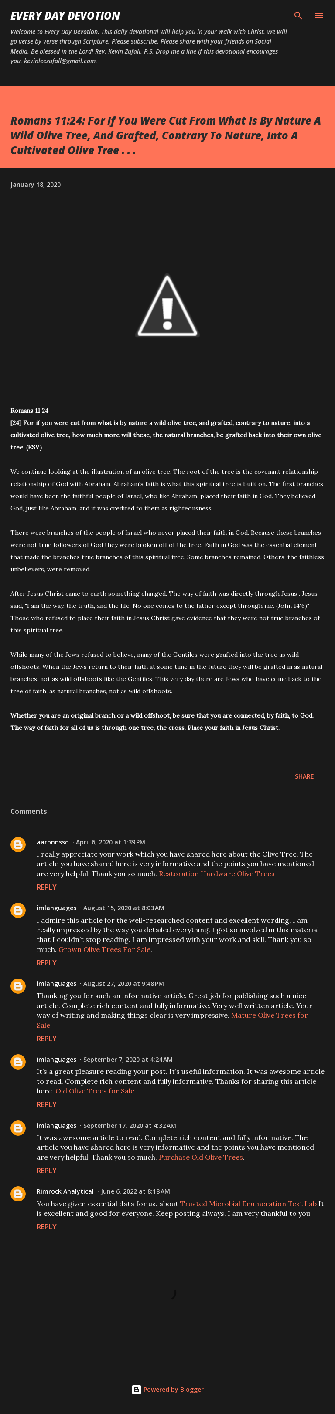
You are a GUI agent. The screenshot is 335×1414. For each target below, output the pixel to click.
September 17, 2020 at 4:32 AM (129, 1125)
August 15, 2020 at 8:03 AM (123, 908)
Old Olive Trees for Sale (94, 1091)
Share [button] (304, 776)
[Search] (298, 15)
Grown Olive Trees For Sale (104, 949)
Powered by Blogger (167, 1389)
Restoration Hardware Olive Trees (217, 873)
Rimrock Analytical (65, 1191)
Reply (47, 887)
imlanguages (56, 908)
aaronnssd (53, 842)
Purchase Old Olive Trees (201, 1157)
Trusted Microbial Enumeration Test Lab (248, 1203)
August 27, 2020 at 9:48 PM (123, 983)
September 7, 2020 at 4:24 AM (128, 1059)
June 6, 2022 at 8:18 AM (135, 1191)
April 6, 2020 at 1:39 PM (110, 842)
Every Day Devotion (65, 15)
